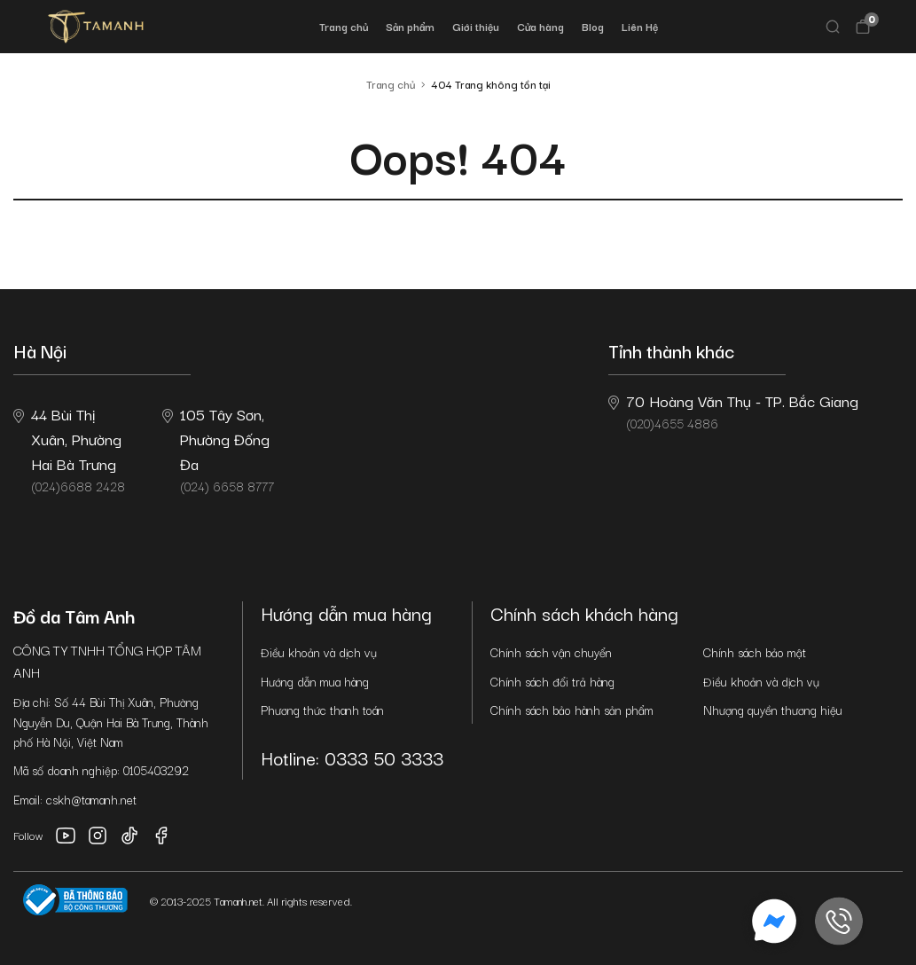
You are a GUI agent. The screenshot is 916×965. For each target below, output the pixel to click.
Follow (28, 835)
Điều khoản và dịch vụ (319, 652)
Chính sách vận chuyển (551, 652)
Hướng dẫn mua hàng (315, 681)
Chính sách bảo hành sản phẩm (572, 709)
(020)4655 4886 (733, 410)
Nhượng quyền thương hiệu (772, 709)
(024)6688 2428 (69, 449)
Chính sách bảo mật (754, 652)
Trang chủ (343, 26)
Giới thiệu (475, 26)
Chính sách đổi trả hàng (552, 681)
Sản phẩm (410, 26)
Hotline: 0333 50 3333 (352, 757)
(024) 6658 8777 (218, 449)
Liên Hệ (640, 26)
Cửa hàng (540, 26)
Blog (593, 26)
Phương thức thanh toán (322, 709)
